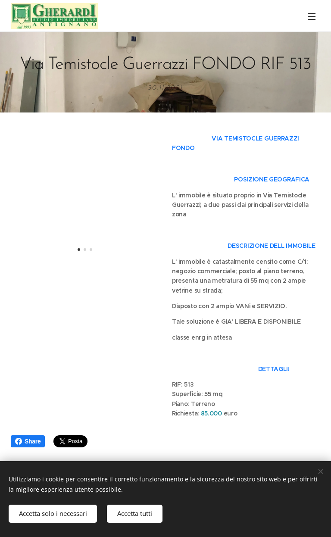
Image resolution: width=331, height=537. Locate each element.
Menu (311, 16)
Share (28, 441)
